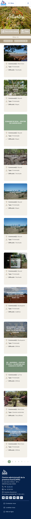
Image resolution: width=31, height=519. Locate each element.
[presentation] (10, 31)
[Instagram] (18, 497)
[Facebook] (3, 497)
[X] (21, 497)
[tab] (10, 32)
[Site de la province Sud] (3, 3)
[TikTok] (10, 497)
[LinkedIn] (7, 497)
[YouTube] (14, 497)
